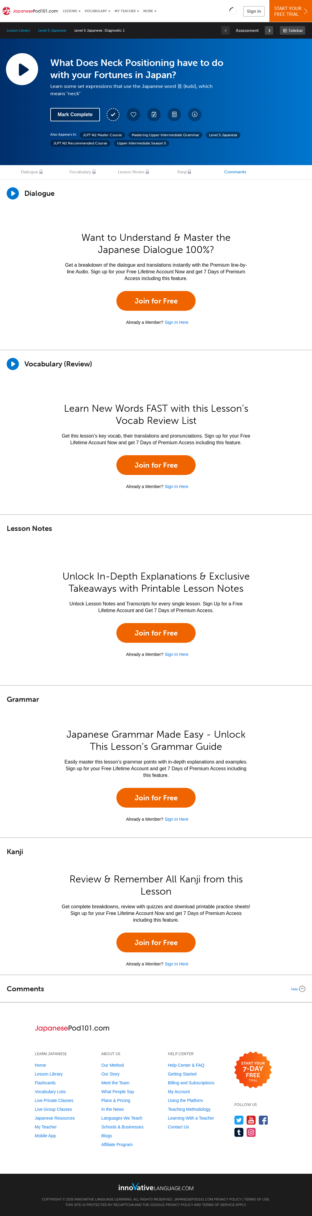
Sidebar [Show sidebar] (296, 30)
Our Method (112, 1065)
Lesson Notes (131, 172)
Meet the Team (115, 1082)
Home (40, 1065)
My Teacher (125, 11)
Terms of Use (256, 1199)
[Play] (13, 364)
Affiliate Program (117, 1144)
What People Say (117, 1091)
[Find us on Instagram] (251, 1132)
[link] (269, 30)
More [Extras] (148, 11)
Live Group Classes (53, 1109)
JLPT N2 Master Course (102, 135)
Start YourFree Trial (291, 11)
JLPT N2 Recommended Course (80, 143)
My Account (179, 1091)
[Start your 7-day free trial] (253, 1070)
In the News (112, 1109)
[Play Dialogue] (13, 193)
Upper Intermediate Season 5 (141, 143)
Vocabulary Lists (50, 1091)
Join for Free (156, 300)
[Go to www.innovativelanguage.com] (156, 1186)
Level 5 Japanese (52, 30)
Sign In (254, 11)
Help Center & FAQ (186, 1065)
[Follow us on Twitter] (239, 1120)
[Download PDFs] (174, 114)
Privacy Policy (227, 1199)
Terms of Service (218, 1205)
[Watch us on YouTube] (251, 1120)
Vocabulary (96, 11)
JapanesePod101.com (193, 1199)
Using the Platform (185, 1100)
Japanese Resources (55, 1118)
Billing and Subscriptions (191, 1082)
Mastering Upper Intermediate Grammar (165, 135)
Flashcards (45, 1082)
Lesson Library (18, 30)
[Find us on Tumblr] (239, 1132)
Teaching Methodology (189, 1109)
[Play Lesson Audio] (22, 69)
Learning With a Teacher (191, 1118)
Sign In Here (176, 322)
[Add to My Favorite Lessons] (133, 114)
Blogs (106, 1135)
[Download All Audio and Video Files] (194, 114)
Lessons (70, 11)
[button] (233, 11)
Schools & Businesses (122, 1126)
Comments (235, 172)
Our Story (110, 1074)
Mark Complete (75, 114)
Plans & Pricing (115, 1100)
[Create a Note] (154, 114)
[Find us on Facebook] (263, 1120)
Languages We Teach (121, 1118)
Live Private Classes (54, 1100)
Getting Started (182, 1074)
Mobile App (45, 1135)
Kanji (181, 172)
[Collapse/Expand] (156, 989)
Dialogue (29, 172)
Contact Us (178, 1126)
